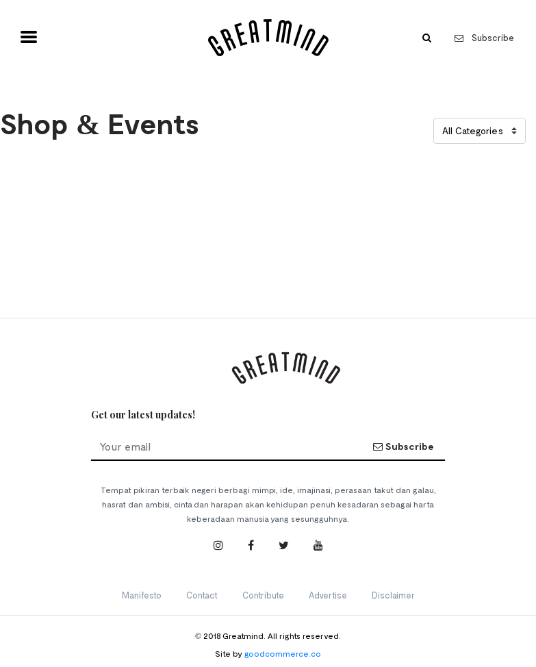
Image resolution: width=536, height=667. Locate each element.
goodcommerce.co (282, 653)
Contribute (263, 595)
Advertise (328, 595)
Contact (202, 595)
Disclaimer (393, 595)
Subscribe (484, 37)
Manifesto (142, 595)
